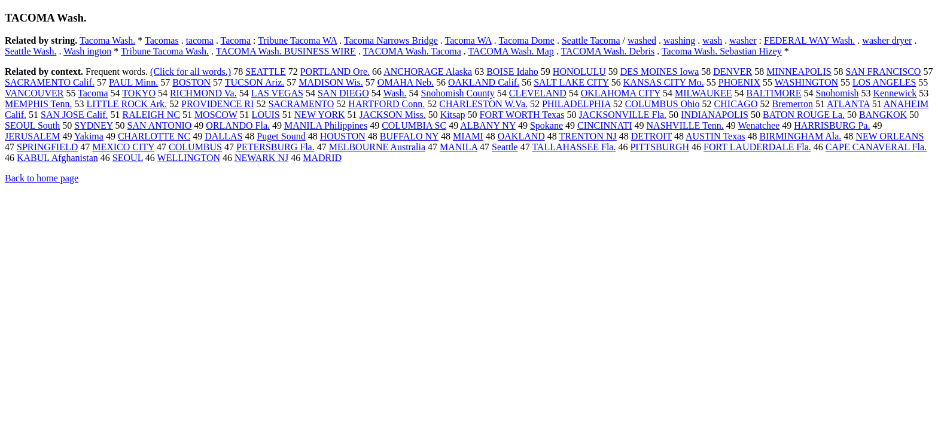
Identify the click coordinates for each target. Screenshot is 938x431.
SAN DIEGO (343, 93)
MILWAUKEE (703, 93)
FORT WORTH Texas (522, 115)
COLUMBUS (195, 147)
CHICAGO (736, 104)
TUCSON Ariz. (255, 82)
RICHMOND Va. (203, 93)
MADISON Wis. (331, 82)
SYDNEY (93, 125)
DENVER (732, 71)
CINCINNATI (604, 125)
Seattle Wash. (30, 51)
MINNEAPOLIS (798, 71)
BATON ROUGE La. (804, 115)
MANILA (458, 147)
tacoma (200, 40)
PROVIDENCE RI (217, 104)
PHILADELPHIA (576, 104)
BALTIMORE (774, 93)
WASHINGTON (806, 82)
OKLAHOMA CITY (620, 93)
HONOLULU (579, 71)
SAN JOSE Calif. (74, 115)
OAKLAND (521, 136)
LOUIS (266, 115)
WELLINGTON (188, 158)
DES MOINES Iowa (659, 71)
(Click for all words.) (190, 71)
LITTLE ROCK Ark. (126, 104)
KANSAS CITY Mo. (663, 82)
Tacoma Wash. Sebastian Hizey (722, 51)
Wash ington (87, 51)
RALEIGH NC (150, 115)
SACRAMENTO (301, 104)
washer (742, 40)
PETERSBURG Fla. (275, 147)
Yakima (88, 136)
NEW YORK (319, 115)
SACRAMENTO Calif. (50, 82)
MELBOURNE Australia (377, 147)
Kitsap (452, 115)
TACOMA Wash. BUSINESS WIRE (286, 51)
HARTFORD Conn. (386, 104)
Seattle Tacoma (591, 40)
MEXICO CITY (123, 147)
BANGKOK (883, 115)
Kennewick (894, 93)
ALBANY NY (488, 125)
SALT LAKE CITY (571, 82)
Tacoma (236, 40)
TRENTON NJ (588, 136)
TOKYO (139, 93)
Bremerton (792, 104)
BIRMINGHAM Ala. (800, 136)
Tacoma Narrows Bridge (391, 40)
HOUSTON (343, 136)
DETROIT (651, 136)
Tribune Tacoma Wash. (165, 51)
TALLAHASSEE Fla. (574, 147)
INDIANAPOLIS (714, 115)
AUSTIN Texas (715, 136)
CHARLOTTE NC (154, 136)
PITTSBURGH (659, 147)
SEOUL (127, 158)
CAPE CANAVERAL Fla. (876, 147)
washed (642, 40)
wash (712, 40)
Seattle (505, 147)
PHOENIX (739, 82)
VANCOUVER (34, 93)
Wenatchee (758, 125)
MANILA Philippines (325, 125)
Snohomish (836, 93)
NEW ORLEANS (889, 136)
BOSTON (191, 82)
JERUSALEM (32, 136)
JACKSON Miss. (393, 115)
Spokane (546, 125)
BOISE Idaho (512, 71)
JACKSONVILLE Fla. (622, 115)
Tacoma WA (468, 40)
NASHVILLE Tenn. (685, 125)
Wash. (394, 93)
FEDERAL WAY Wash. (809, 40)
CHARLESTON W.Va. (483, 104)
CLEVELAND (538, 93)
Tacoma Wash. (107, 40)
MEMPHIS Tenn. (38, 104)
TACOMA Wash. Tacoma (412, 51)
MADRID (322, 158)
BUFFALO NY (409, 136)
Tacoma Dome (526, 40)
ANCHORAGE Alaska (427, 71)
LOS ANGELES (884, 82)
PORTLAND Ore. (335, 71)
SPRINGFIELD (47, 147)
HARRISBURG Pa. (832, 125)
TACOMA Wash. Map (510, 51)
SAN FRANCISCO (883, 71)
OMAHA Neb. (405, 82)
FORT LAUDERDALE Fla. (757, 147)
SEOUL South (32, 125)
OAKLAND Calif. (483, 82)
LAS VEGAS (277, 93)
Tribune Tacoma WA (297, 40)
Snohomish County (458, 93)
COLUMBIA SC (414, 125)
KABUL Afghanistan (57, 158)
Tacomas (162, 40)
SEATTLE (265, 71)
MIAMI (468, 136)
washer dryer (887, 40)
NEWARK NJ (261, 158)
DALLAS (223, 136)
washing (679, 40)
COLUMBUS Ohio (662, 104)
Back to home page (41, 178)
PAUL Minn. (133, 82)
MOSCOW (215, 115)
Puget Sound (281, 136)
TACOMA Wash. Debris (608, 51)
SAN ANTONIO (159, 125)
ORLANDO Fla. (238, 125)
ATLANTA (848, 104)
